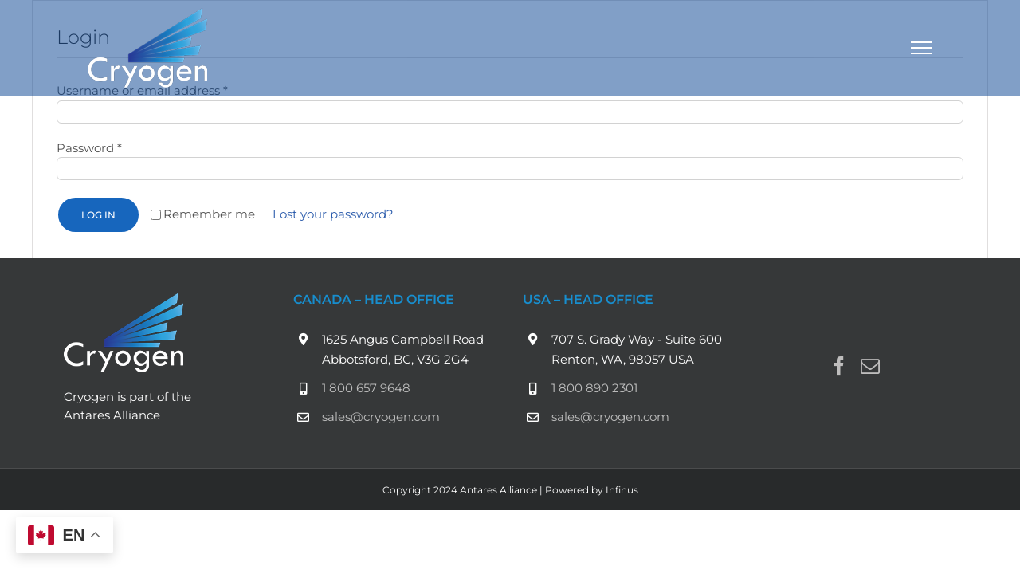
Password (89, 147)
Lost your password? (333, 214)
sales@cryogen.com (381, 416)
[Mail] (870, 365)
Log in (98, 215)
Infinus (622, 490)
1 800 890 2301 (594, 387)
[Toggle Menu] (922, 47)
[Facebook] (839, 365)
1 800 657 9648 (366, 387)
